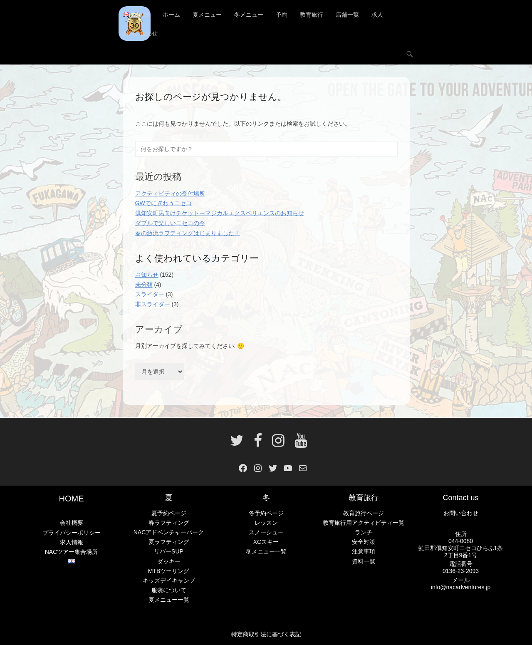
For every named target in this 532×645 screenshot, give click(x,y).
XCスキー (266, 542)
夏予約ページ (168, 513)
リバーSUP (168, 551)
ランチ (363, 532)
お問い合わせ (140, 33)
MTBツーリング (169, 571)
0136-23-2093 (461, 571)
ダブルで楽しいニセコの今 (170, 223)
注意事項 (363, 551)
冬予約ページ (266, 513)
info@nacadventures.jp (460, 587)
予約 (281, 14)
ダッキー (169, 561)
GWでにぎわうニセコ (163, 203)
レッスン (266, 522)
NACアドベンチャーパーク (169, 532)
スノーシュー (266, 532)
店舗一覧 (347, 14)
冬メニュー (248, 14)
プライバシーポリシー (71, 532)
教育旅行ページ (363, 513)
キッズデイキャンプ (169, 580)
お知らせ (146, 274)
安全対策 (363, 542)
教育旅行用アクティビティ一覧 (363, 522)
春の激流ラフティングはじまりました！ (187, 233)
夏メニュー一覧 (168, 599)
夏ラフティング (168, 542)
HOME (71, 499)
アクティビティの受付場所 (170, 193)
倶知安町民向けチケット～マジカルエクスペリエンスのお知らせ (219, 213)
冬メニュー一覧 (266, 551)
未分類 (144, 284)
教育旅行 (311, 14)
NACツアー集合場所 (71, 551)
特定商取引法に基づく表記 (266, 634)
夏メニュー (207, 14)
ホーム (171, 14)
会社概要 (71, 523)
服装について (168, 590)
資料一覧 (363, 561)
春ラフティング (168, 522)
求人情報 (71, 542)
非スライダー (152, 304)
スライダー (149, 294)
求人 (377, 14)
